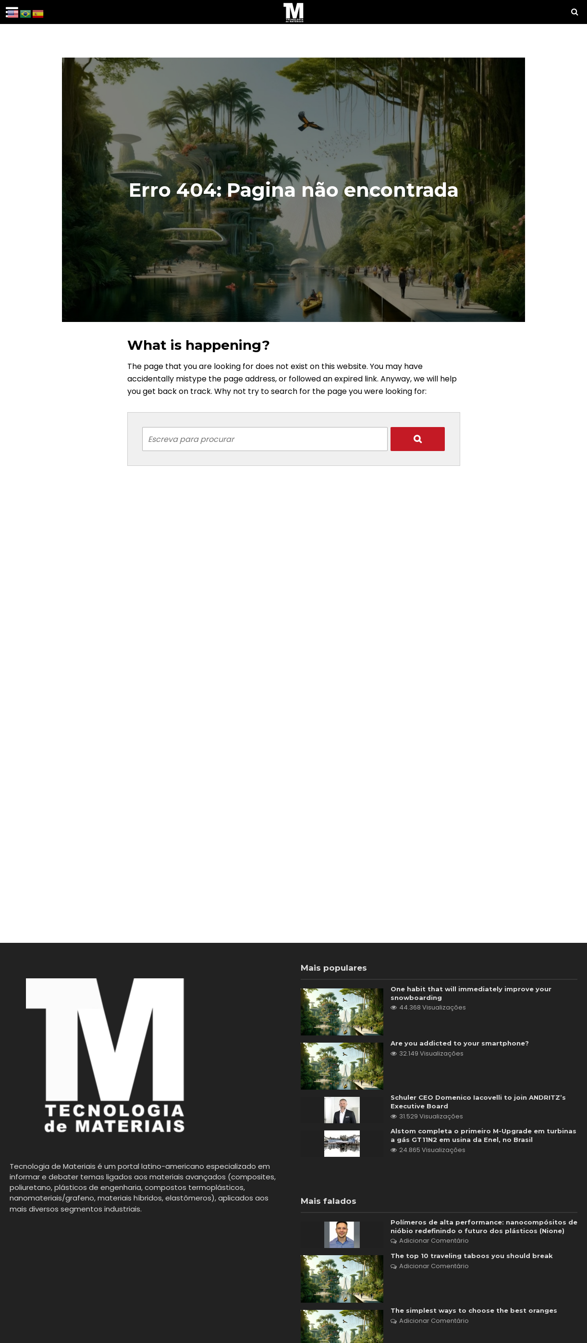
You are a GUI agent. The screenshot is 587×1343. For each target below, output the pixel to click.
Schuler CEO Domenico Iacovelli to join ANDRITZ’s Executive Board (483, 1102)
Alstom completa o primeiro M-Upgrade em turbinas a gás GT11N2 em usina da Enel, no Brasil (480, 1137)
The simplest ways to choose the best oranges (477, 1323)
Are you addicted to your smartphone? (462, 1043)
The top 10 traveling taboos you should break (474, 1268)
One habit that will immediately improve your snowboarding (473, 994)
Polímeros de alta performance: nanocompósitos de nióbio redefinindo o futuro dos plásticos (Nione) (481, 1233)
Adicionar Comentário (434, 1253)
